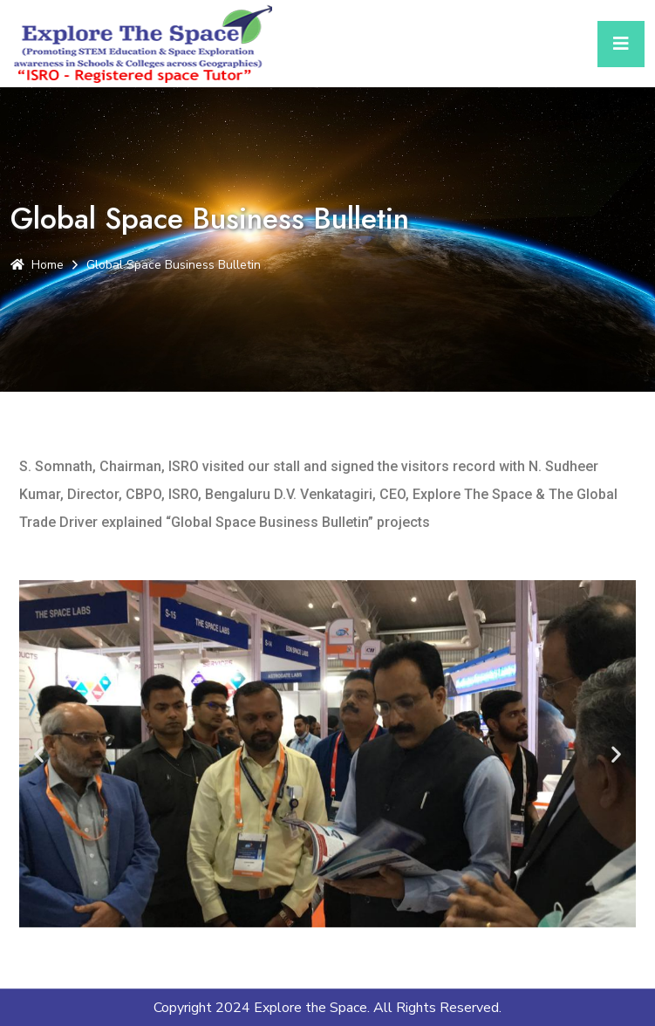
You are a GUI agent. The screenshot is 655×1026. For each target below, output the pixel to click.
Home (37, 264)
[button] (39, 753)
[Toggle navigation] (621, 44)
